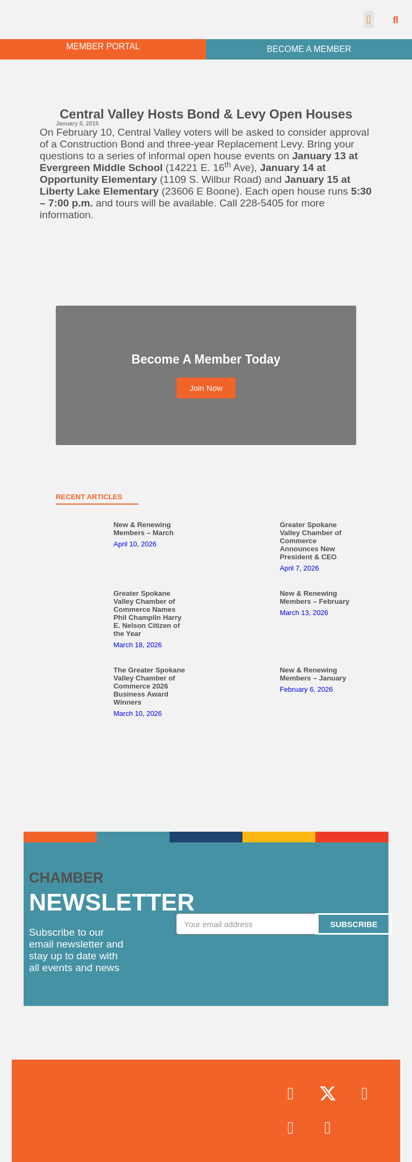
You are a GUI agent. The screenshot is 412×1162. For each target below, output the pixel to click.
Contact (205, 1147)
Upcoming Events (205, 1123)
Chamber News (205, 1098)
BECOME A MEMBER (309, 49)
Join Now (205, 1073)
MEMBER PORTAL (102, 46)
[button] (369, 19)
